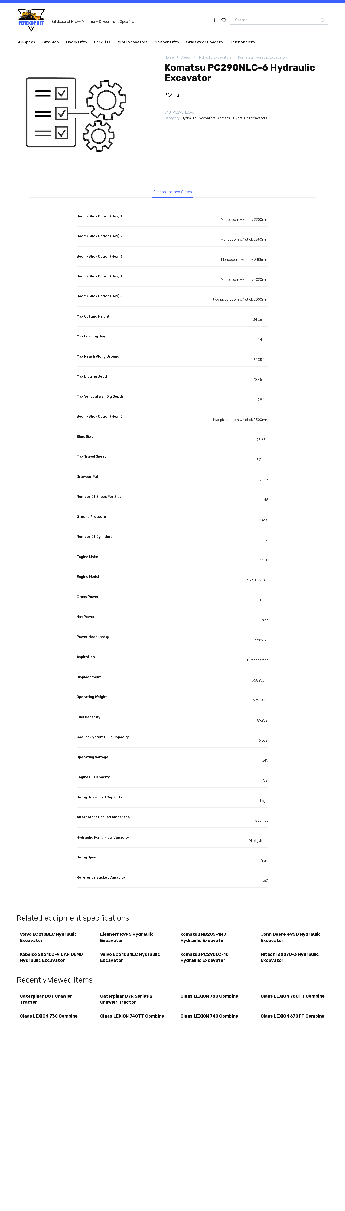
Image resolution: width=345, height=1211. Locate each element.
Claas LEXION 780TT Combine (283, 1002)
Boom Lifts (76, 42)
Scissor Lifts (167, 42)
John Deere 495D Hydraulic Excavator (291, 938)
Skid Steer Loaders (204, 42)
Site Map (50, 42)
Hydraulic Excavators (214, 57)
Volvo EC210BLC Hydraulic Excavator (48, 938)
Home (169, 57)
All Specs (26, 42)
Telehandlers (242, 42)
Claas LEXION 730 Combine (49, 1020)
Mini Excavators (133, 42)
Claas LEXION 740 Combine (210, 1020)
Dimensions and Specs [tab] (172, 192)
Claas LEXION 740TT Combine (123, 1023)
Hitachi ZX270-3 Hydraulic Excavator (290, 959)
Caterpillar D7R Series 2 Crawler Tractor (127, 1002)
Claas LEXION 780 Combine (210, 999)
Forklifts (102, 42)
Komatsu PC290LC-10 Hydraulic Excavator (205, 959)
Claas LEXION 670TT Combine (283, 1023)
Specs (186, 57)
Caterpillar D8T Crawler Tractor (46, 1002)
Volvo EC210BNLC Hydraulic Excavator (131, 959)
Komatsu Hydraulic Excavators (263, 57)
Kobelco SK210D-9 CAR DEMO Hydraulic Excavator (51, 959)
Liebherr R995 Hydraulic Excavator (127, 938)
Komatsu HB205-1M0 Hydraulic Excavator (204, 938)
